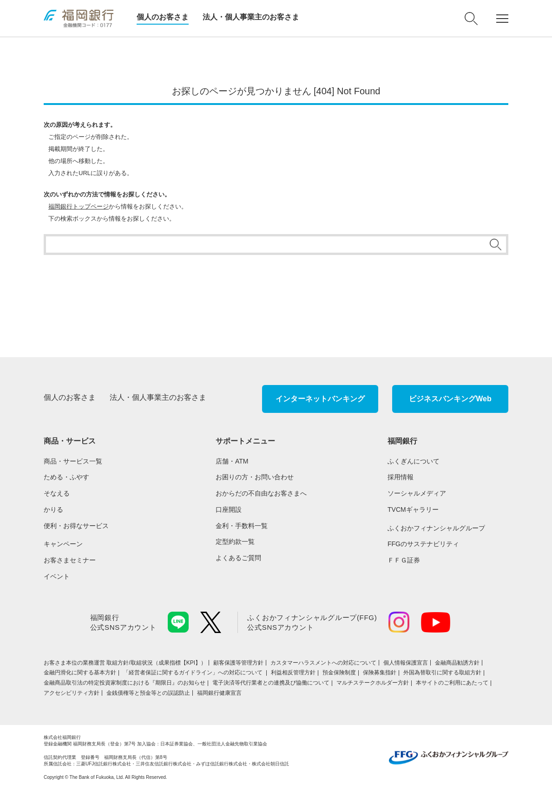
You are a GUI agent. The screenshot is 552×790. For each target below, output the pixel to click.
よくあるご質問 (238, 557)
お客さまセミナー (70, 560)
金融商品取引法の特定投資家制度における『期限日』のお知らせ (124, 682)
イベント (57, 576)
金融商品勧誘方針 (457, 662)
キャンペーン (63, 544)
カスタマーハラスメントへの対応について (323, 662)
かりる (53, 509)
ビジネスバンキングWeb (450, 399)
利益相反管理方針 (293, 672)
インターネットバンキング (320, 399)
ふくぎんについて (414, 461)
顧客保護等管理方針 (238, 662)
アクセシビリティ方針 (71, 693)
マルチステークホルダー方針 (372, 682)
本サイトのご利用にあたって (452, 682)
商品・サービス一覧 (73, 461)
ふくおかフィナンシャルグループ (436, 528)
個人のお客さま (163, 17)
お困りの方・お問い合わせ (255, 477)
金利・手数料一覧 (242, 525)
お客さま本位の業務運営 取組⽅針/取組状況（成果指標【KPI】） (125, 662)
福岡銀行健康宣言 (219, 693)
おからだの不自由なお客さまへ (261, 493)
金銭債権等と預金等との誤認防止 (148, 693)
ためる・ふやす (66, 477)
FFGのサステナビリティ (423, 544)
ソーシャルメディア (417, 493)
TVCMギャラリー (413, 509)
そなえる (57, 493)
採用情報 (401, 477)
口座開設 (229, 509)
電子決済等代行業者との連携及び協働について (270, 682)
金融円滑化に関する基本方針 (80, 672)
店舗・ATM (232, 461)
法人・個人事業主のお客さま (251, 17)
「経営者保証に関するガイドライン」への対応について (193, 672)
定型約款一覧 (235, 541)
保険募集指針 (379, 672)
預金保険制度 (339, 672)
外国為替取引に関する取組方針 (442, 672)
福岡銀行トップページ (78, 206)
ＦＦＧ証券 (404, 560)
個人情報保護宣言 (405, 662)
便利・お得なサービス (76, 525)
